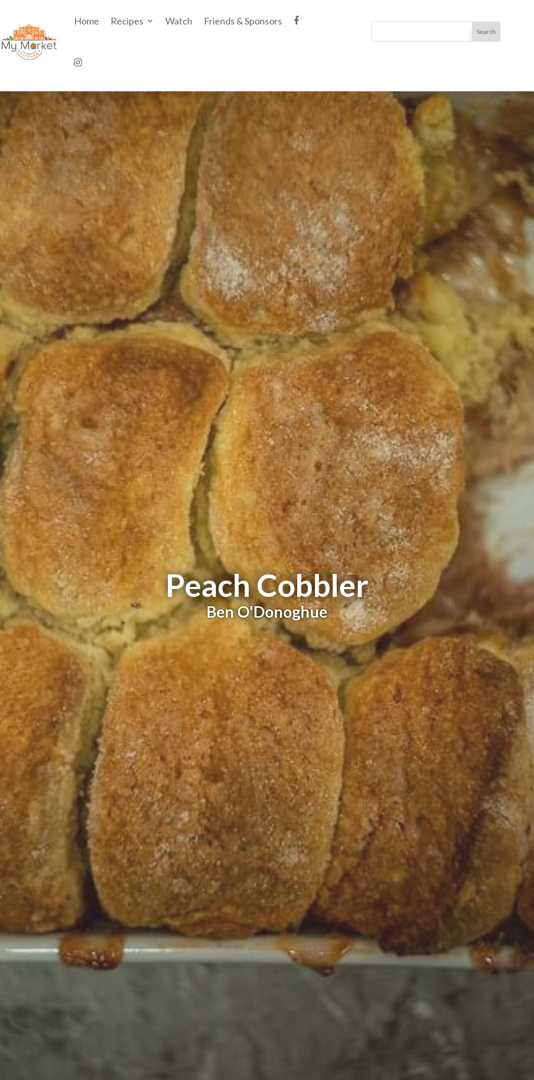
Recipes (127, 21)
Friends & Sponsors (243, 21)
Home (86, 21)
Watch (178, 21)
